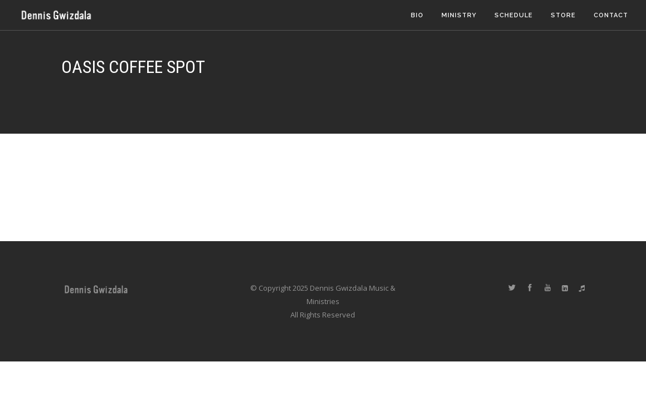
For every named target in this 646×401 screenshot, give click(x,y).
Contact (611, 15)
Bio (417, 15)
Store (563, 15)
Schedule (513, 15)
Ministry (459, 15)
